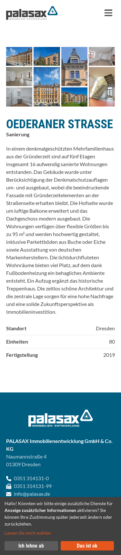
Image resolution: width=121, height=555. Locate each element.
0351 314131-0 (31, 478)
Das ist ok (87, 546)
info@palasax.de (32, 494)
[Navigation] (108, 12)
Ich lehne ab (31, 546)
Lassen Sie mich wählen (28, 533)
